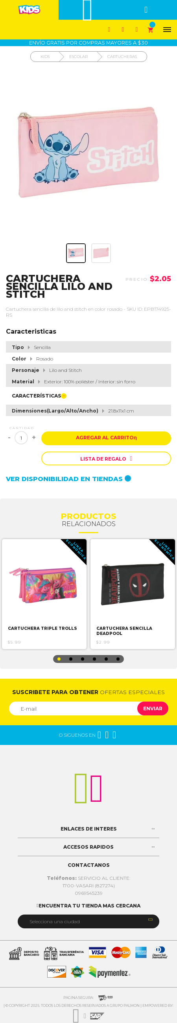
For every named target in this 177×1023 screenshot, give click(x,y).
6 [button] (118, 659)
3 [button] (82, 659)
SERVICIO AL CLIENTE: (89, 878)
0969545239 (89, 893)
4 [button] (94, 659)
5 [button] (106, 659)
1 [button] (59, 659)
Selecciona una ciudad (55, 921)
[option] (44, 594)
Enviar (152, 708)
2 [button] (70, 659)
